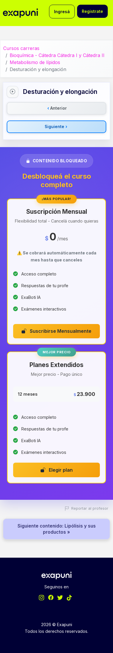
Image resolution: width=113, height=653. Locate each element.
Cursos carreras (21, 48)
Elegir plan (57, 470)
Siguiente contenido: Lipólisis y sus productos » (57, 529)
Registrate (92, 11)
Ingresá (62, 11)
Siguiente (56, 126)
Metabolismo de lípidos (35, 62)
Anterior (57, 108)
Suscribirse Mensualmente (56, 331)
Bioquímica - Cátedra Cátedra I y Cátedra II (57, 55)
